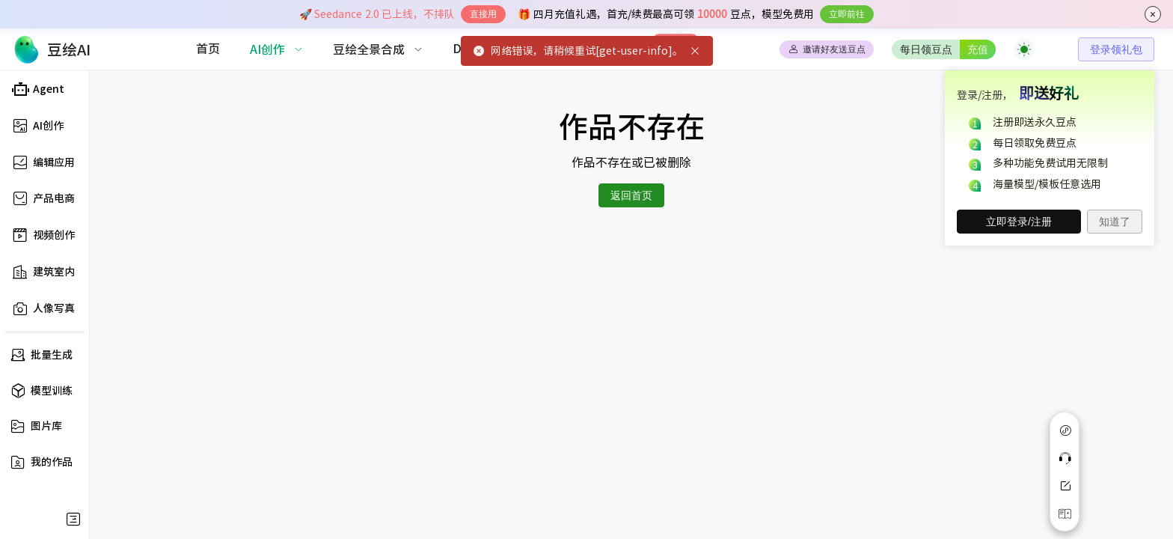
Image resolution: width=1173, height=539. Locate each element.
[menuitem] (208, 49)
